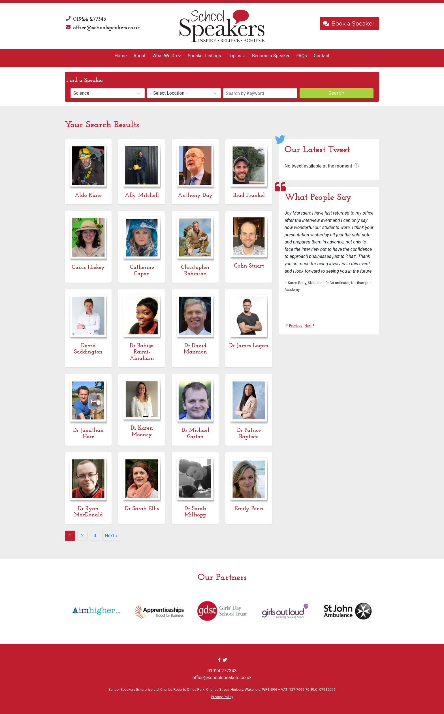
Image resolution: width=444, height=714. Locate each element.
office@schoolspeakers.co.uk (106, 28)
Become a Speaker (271, 55)
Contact (322, 55)
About (139, 55)
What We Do (164, 55)
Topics (234, 55)
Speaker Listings (204, 55)
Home (120, 55)
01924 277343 (89, 19)
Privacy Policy (222, 697)
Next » (111, 535)
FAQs (301, 55)
